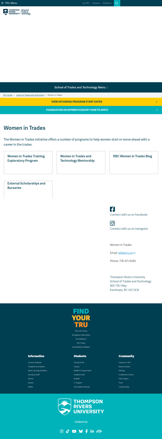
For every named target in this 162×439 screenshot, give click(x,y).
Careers (96, 3)
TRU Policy (81, 343)
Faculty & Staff (34, 375)
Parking (122, 370)
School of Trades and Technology (30, 95)
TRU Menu (9, 3)
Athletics (107, 3)
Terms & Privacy (81, 331)
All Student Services (82, 387)
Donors (31, 383)
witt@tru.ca (125, 253)
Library (76, 366)
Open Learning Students (37, 370)
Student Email (79, 375)
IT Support (78, 383)
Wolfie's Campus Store (82, 370)
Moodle (77, 379)
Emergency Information (81, 335)
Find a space (123, 379)
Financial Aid (79, 362)
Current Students (34, 362)
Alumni (31, 379)
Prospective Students (36, 366)
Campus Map (124, 387)
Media (30, 387)
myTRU (86, 3)
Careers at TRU (125, 362)
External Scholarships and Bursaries (26, 185)
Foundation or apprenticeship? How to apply (77, 110)
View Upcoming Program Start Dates (76, 101)
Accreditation (81, 339)
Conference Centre (126, 375)
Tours (121, 383)
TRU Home (7, 95)
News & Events (124, 366)
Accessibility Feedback (81, 347)
